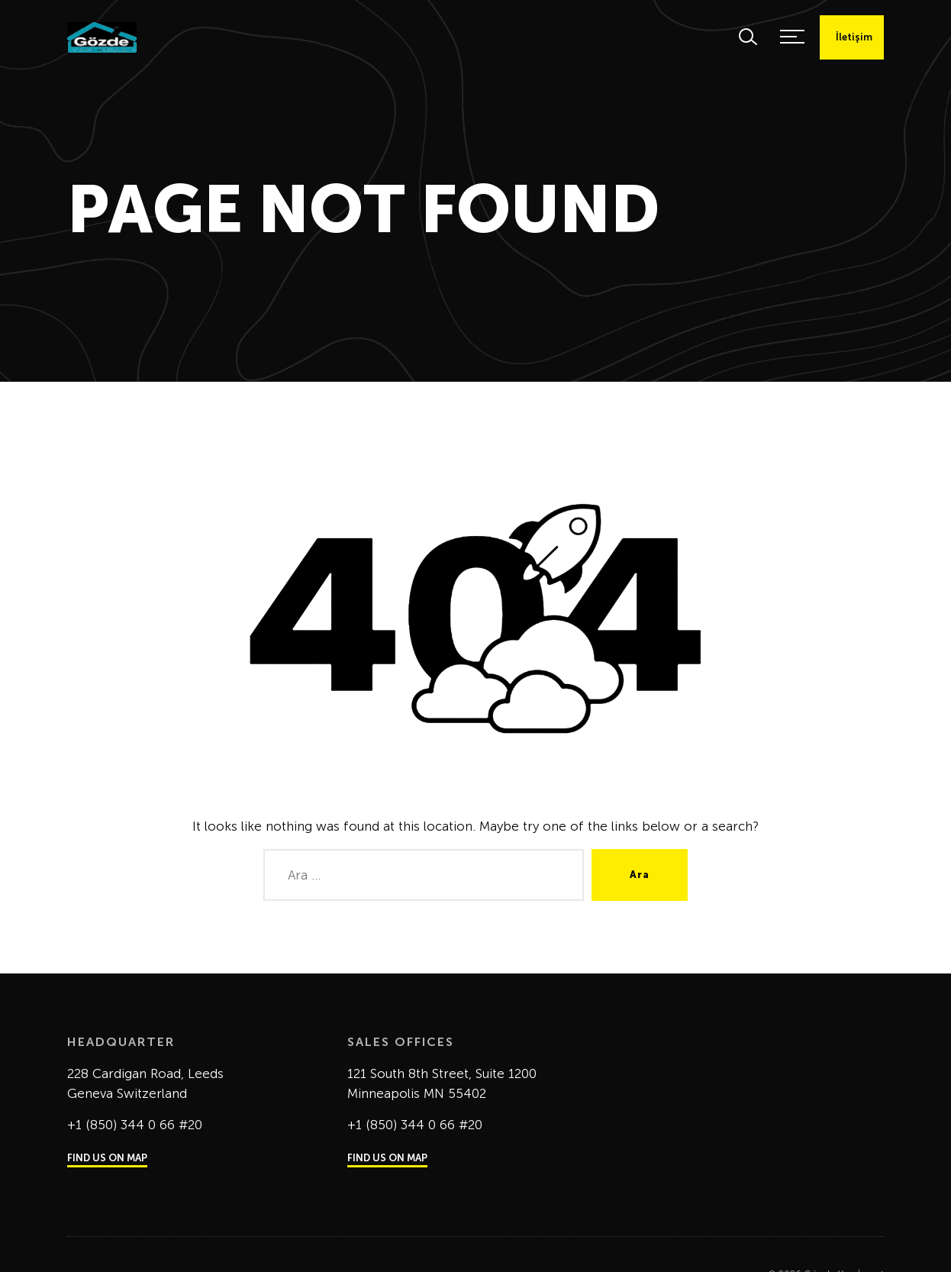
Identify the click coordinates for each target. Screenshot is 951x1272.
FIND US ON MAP (107, 1158)
